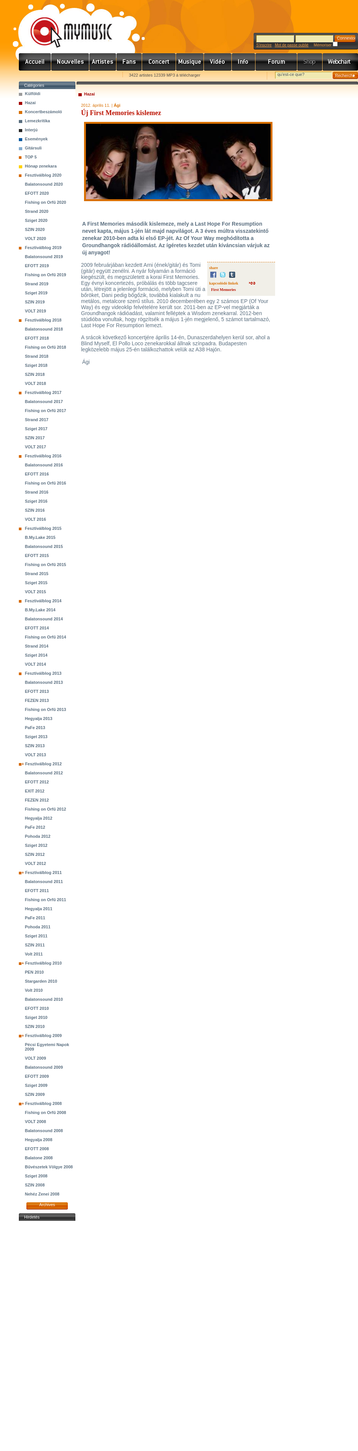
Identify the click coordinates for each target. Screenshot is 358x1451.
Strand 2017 (36, 419)
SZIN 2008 (35, 1185)
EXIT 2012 (34, 791)
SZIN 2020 (35, 229)
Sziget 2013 (36, 736)
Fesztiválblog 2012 (43, 764)
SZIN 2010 (35, 1026)
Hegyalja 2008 (38, 1139)
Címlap (35, 62)
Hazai (30, 102)
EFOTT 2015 (37, 555)
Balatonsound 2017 (44, 401)
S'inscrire (264, 45)
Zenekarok (102, 62)
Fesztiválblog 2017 (43, 392)
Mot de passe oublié (292, 45)
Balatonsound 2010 (44, 999)
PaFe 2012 (35, 827)
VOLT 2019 (35, 311)
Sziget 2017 (36, 428)
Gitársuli (33, 148)
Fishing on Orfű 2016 (45, 483)
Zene (190, 62)
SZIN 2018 (35, 374)
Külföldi (32, 93)
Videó (218, 62)
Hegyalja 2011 (38, 908)
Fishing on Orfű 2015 (45, 564)
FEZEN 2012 (37, 800)
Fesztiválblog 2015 (43, 528)
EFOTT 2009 (37, 1076)
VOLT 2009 (35, 1058)
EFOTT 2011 (37, 890)
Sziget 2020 (36, 220)
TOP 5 (31, 157)
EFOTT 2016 (37, 474)
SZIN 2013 (35, 745)
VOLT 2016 (35, 519)
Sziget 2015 (36, 582)
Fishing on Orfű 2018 (45, 347)
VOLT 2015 (35, 591)
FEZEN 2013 (37, 700)
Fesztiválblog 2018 (43, 320)
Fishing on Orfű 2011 (45, 899)
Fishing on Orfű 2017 (45, 410)
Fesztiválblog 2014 (43, 601)
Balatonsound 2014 (44, 619)
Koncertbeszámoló (43, 111)
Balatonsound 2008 (44, 1130)
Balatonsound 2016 (44, 465)
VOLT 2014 (35, 664)
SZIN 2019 (35, 302)
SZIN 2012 (35, 854)
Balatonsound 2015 (44, 546)
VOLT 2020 (35, 238)
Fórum (276, 62)
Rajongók (129, 62)
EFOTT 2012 (37, 782)
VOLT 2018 (35, 383)
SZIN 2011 (35, 945)
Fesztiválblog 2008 (43, 1103)
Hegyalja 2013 (38, 718)
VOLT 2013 (35, 754)
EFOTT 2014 (37, 628)
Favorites (34, 76)
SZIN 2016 (35, 510)
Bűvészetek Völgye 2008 (49, 1167)
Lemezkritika (37, 120)
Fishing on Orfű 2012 (45, 809)
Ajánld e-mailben (98, 76)
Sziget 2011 (36, 936)
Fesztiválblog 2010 (43, 963)
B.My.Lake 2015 (40, 537)
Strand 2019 (36, 284)
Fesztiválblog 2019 (43, 247)
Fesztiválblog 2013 (43, 673)
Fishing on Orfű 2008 (45, 1112)
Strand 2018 (36, 356)
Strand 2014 (36, 646)
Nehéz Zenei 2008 (42, 1194)
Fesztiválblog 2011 (43, 872)
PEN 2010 (34, 972)
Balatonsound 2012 (44, 773)
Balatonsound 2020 (44, 184)
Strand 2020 (36, 211)
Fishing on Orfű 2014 (45, 637)
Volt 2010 (34, 990)
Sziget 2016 (36, 501)
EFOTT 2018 (37, 338)
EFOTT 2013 (37, 691)
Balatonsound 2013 (44, 682)
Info (243, 62)
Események (36, 139)
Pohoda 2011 (37, 927)
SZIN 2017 (35, 437)
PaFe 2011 (35, 918)
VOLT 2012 (35, 863)
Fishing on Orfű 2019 (45, 274)
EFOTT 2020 (37, 193)
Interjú (31, 130)
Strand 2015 (36, 573)
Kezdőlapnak (66, 76)
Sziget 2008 (36, 1176)
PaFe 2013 (35, 727)
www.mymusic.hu (65, 24)
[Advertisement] (47, 1336)
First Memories (223, 290)
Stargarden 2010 (41, 981)
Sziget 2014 (36, 655)
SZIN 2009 (35, 1094)
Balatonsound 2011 (44, 881)
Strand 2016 (36, 492)
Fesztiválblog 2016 (43, 456)
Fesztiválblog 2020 (43, 175)
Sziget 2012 (36, 845)
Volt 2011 (34, 954)
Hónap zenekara (41, 166)
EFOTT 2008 (37, 1148)
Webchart (340, 62)
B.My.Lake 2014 (40, 610)
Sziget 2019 (36, 293)
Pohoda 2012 (37, 836)
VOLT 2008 (35, 1121)
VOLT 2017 (35, 447)
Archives (47, 1204)
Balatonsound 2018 (44, 329)
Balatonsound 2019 (44, 256)
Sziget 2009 (36, 1085)
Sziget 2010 (36, 1017)
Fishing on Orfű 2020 (45, 202)
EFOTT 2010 (37, 1008)
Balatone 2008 (39, 1158)
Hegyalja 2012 (38, 818)
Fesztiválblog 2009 (43, 1035)
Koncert (159, 62)
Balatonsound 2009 (44, 1067)
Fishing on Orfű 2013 (45, 709)
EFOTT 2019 (37, 265)
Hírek (70, 62)
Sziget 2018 (36, 365)
